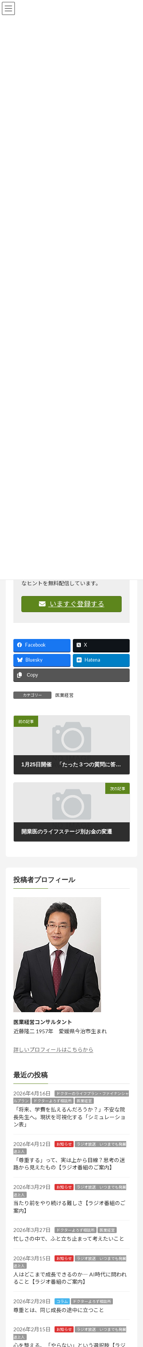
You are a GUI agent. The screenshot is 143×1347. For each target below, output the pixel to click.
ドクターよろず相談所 (53, 1101)
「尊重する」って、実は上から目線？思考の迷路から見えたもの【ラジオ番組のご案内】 (69, 1164)
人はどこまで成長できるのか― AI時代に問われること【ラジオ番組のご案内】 (70, 1278)
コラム (62, 1301)
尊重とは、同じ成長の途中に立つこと (58, 1310)
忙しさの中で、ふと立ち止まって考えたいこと (68, 1239)
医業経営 (64, 695)
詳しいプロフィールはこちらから (53, 1049)
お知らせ (64, 1144)
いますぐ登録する (71, 604)
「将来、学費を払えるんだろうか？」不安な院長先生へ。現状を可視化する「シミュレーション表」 (69, 1117)
